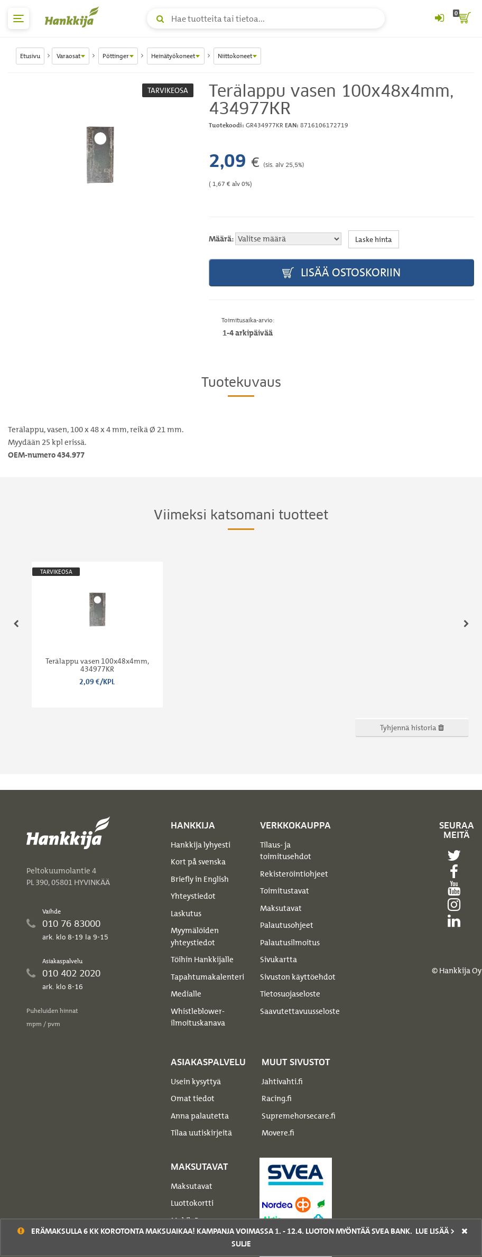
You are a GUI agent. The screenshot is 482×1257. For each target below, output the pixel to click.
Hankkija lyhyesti (200, 845)
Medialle (186, 994)
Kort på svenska (198, 861)
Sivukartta (278, 959)
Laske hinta (373, 239)
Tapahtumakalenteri (207, 977)
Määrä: (221, 239)
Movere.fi (278, 1133)
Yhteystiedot (193, 896)
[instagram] (457, 904)
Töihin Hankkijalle (202, 959)
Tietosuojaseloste (290, 994)
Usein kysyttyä (196, 1081)
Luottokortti (192, 1203)
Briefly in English (200, 879)
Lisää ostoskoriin (341, 273)
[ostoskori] (463, 18)
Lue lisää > (435, 1231)
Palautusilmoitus (290, 942)
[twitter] (456, 855)
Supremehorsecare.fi (299, 1116)
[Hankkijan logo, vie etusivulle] (74, 16)
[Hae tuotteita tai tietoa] (266, 18)
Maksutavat (281, 908)
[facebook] (457, 871)
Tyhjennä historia (412, 727)
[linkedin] (457, 921)
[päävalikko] (18, 18)
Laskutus (186, 913)
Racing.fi (277, 1098)
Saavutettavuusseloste (300, 1011)
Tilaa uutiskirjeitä (201, 1133)
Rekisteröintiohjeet (294, 874)
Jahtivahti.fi (282, 1081)
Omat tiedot (193, 1098)
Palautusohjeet (286, 925)
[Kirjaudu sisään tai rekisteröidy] (439, 18)
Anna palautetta (200, 1116)
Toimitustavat (284, 891)
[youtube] (457, 888)
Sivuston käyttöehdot (298, 977)
